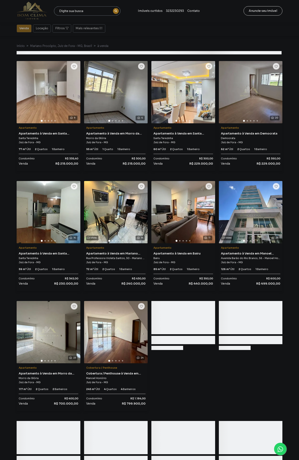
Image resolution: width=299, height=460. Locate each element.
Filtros (62, 28)
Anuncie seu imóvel (263, 11)
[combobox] (87, 11)
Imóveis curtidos (150, 11)
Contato (193, 11)
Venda (24, 28)
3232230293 (175, 11)
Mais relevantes (89, 28)
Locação (42, 28)
